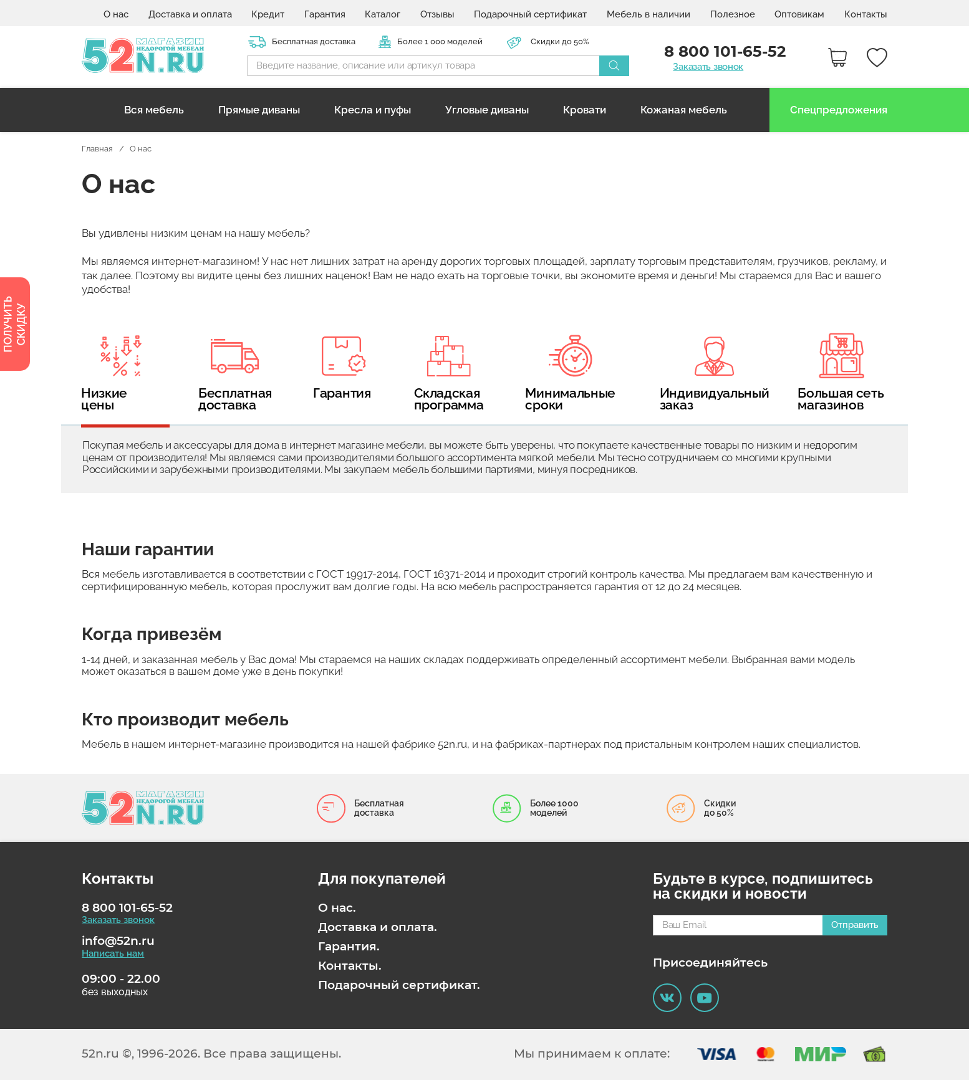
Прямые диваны (259, 109)
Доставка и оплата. (377, 927)
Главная (97, 148)
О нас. (337, 908)
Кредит (267, 14)
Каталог (382, 14)
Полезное (732, 14)
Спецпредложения (838, 109)
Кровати (584, 109)
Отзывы (437, 14)
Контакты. (350, 966)
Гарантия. (349, 946)
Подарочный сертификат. (399, 985)
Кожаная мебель (683, 109)
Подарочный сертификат (530, 14)
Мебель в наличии (648, 14)
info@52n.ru (118, 941)
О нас (116, 14)
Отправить (855, 924)
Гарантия (324, 14)
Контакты (865, 14)
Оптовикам (799, 14)
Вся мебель (154, 109)
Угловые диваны (487, 109)
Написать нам (113, 954)
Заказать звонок (708, 67)
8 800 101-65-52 (127, 908)
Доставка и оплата (190, 14)
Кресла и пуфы (372, 109)
